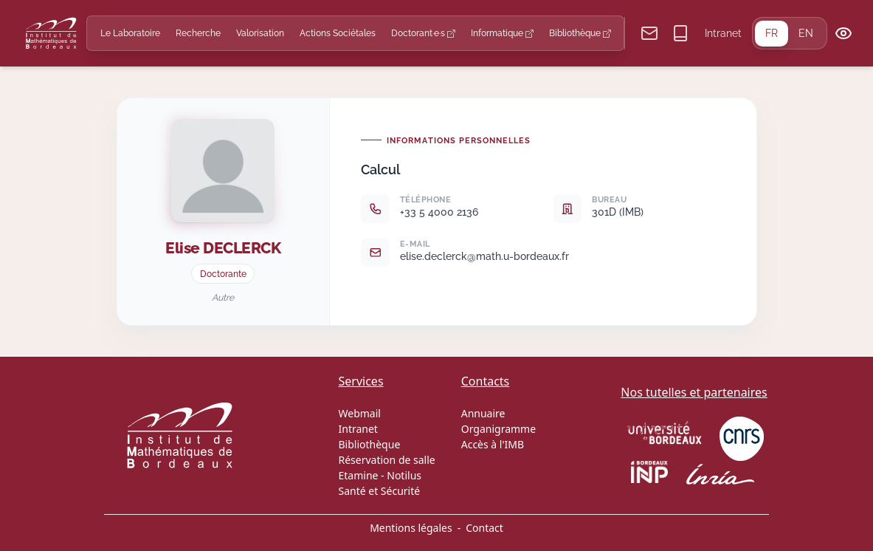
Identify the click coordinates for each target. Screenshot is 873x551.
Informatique (502, 32)
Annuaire (483, 413)
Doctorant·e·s (423, 32)
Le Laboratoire (130, 32)
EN (805, 33)
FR (771, 33)
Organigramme (498, 429)
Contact (484, 528)
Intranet (723, 33)
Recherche (198, 32)
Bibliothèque (580, 32)
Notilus (404, 475)
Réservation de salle (387, 460)
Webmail (360, 413)
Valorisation (260, 32)
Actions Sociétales (338, 32)
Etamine (359, 475)
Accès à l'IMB (492, 444)
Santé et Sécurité (380, 491)
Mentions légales (411, 528)
